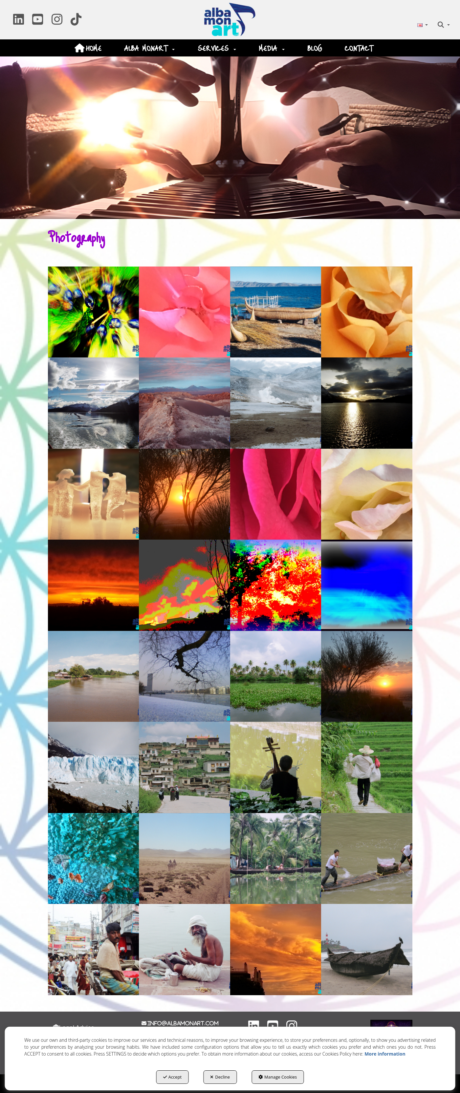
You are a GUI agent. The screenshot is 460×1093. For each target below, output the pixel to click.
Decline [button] (220, 1077)
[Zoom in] (93, 312)
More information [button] (384, 1054)
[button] (18, 21)
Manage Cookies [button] (277, 1077)
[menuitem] (422, 25)
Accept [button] (172, 1077)
